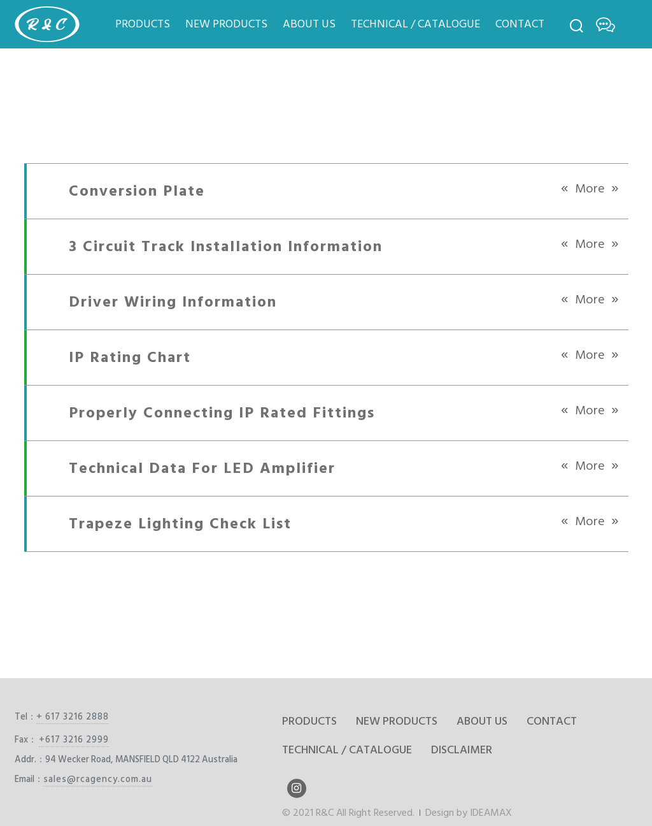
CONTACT (519, 24)
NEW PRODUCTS (226, 24)
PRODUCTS (142, 24)
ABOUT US (309, 24)
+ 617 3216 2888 (72, 716)
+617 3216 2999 (74, 739)
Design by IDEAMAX (468, 812)
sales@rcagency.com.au (97, 779)
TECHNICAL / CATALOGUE (415, 24)
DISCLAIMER (461, 750)
